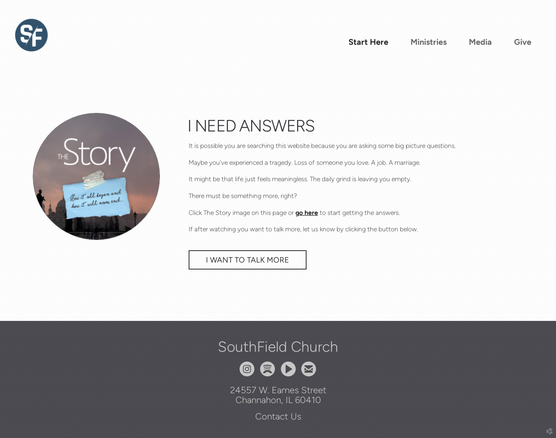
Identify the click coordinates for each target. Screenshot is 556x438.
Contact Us (278, 416)
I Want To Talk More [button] (247, 260)
